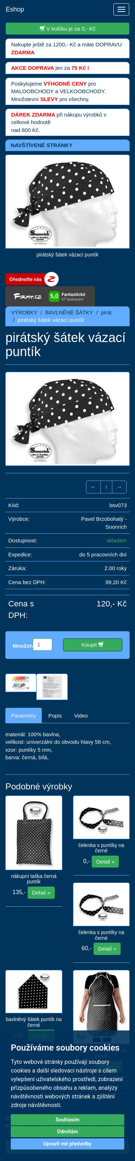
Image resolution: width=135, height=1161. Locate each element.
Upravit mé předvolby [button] (67, 1144)
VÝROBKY (24, 312)
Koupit (92, 644)
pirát (106, 312)
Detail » (41, 892)
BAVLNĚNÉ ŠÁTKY (69, 312)
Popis (55, 715)
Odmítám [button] (67, 1131)
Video (81, 715)
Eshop (15, 9)
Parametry (23, 715)
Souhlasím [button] (67, 1120)
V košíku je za (68, 28)
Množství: (25, 646)
